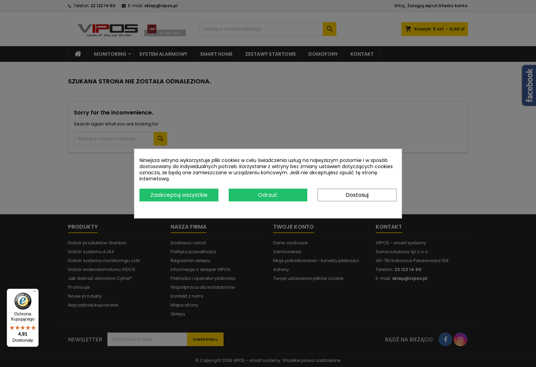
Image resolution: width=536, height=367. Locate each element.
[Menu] (34, 293)
